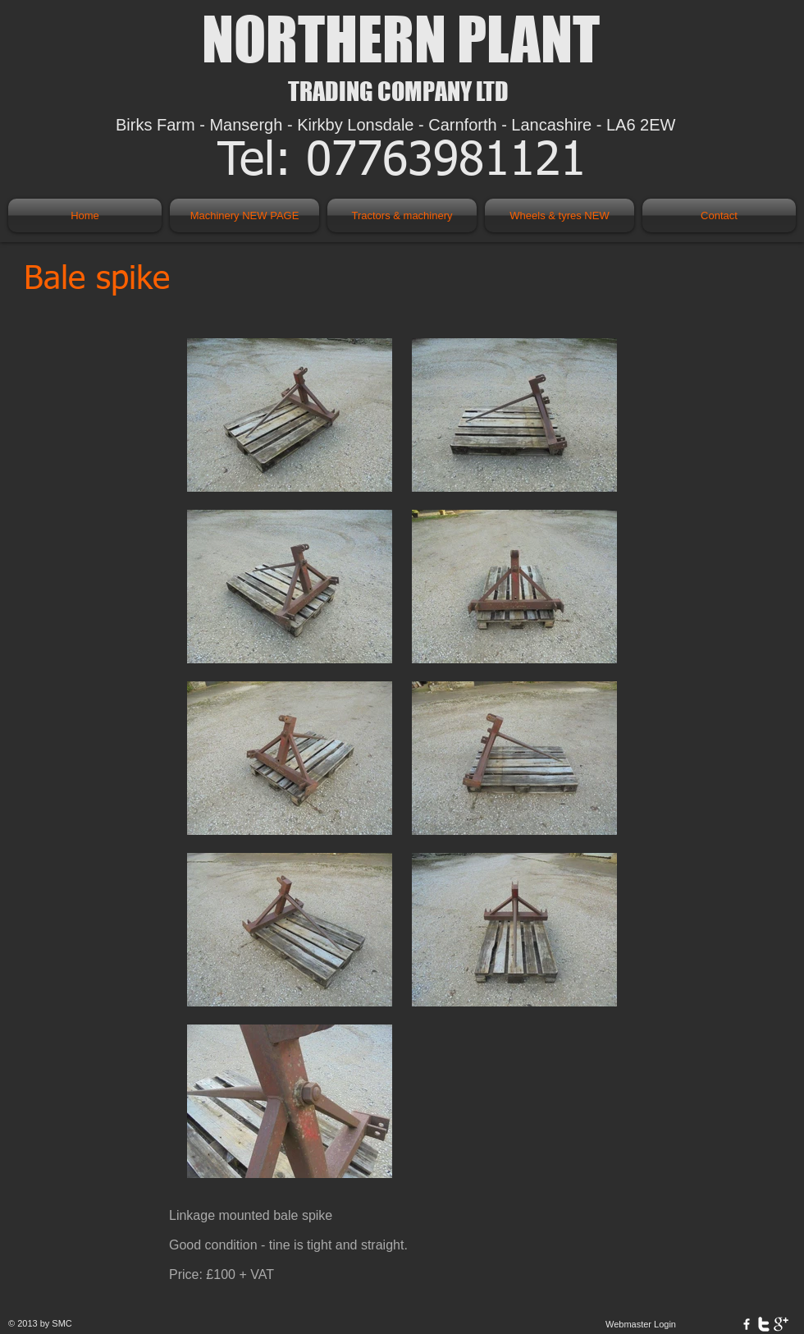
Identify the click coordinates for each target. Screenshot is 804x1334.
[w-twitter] (763, 1324)
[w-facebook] (746, 1324)
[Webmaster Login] (641, 1325)
